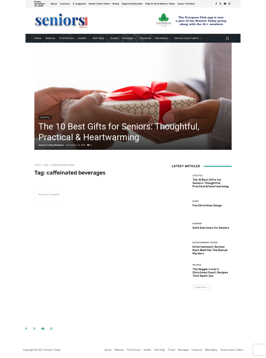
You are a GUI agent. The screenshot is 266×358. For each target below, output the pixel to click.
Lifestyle (45, 117)
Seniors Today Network (51, 145)
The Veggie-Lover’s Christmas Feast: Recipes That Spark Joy (210, 272)
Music (195, 201)
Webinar (197, 224)
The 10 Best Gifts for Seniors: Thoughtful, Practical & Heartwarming (118, 131)
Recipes (196, 265)
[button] (227, 38)
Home (37, 164)
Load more (202, 287)
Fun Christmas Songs (207, 205)
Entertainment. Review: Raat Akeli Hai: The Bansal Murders (209, 250)
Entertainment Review (205, 243)
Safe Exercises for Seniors (210, 227)
